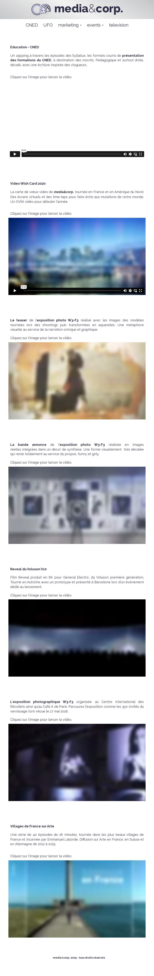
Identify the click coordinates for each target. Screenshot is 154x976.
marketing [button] (70, 25)
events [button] (95, 25)
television (118, 25)
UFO (48, 25)
